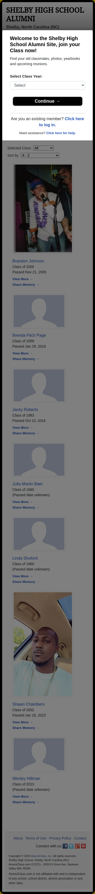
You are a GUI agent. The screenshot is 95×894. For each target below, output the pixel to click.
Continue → (47, 101)
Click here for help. (61, 133)
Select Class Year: (26, 76)
